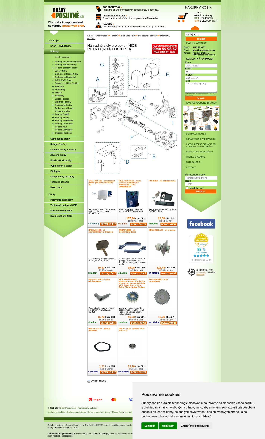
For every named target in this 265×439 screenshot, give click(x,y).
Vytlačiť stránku (98, 381)
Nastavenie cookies (56, 412)
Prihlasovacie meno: (195, 174)
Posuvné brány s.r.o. (75, 425)
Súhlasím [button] (149, 425)
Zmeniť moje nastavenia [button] (195, 425)
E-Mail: (188, 68)
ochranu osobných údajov (127, 433)
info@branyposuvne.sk (204, 50)
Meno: (188, 62)
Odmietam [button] (168, 425)
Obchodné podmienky (76, 412)
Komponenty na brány (87, 408)
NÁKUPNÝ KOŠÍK (198, 7)
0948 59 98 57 (199, 47)
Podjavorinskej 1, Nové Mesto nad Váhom (204, 54)
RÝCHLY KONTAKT (196, 43)
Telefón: (189, 75)
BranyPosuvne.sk (68, 408)
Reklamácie (117, 412)
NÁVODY (107, 24)
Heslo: (188, 181)
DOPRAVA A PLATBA (114, 15)
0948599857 (97, 425)
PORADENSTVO (111, 7)
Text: (187, 81)
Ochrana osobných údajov (99, 412)
